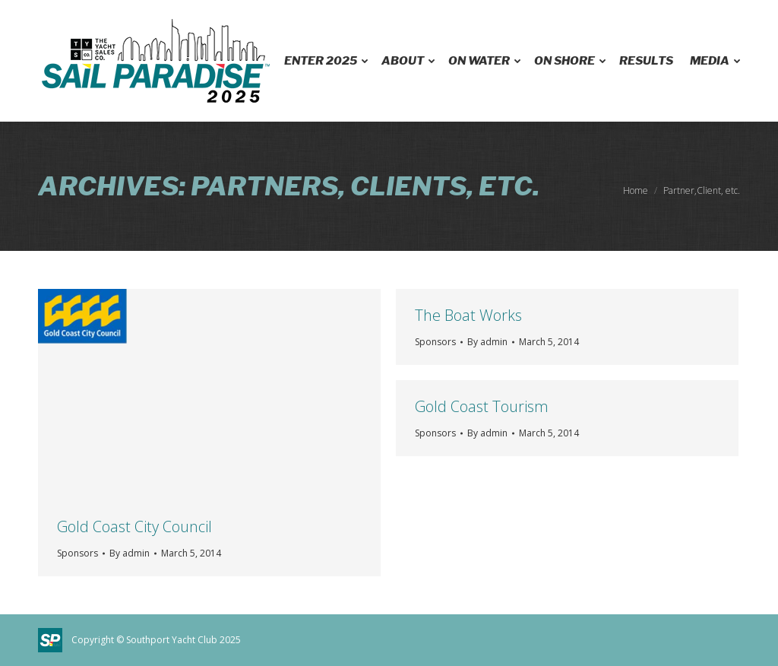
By (129, 553)
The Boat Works (468, 315)
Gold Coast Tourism (482, 406)
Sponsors (77, 553)
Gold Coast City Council (134, 526)
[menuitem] (324, 61)
